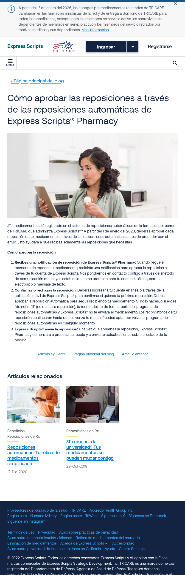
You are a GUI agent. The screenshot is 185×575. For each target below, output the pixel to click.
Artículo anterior (135, 354)
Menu (10, 63)
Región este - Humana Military (32, 516)
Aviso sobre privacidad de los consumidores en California (54, 549)
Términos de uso (20, 533)
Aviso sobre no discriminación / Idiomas (39, 538)
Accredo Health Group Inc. (111, 511)
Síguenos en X (113, 516)
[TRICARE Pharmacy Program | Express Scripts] (41, 46)
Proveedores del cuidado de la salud (37, 511)
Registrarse (160, 47)
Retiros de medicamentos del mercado (108, 538)
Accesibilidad (123, 543)
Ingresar (106, 46)
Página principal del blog (93, 354)
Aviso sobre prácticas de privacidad (88, 533)
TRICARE (78, 511)
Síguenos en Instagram (26, 522)
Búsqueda (174, 63)
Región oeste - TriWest (79, 516)
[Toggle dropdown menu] (132, 46)
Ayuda (110, 549)
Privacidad (47, 533)
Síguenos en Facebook (147, 516)
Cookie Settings (132, 549)
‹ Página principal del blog (37, 81)
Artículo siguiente (51, 354)
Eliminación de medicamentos (32, 543)
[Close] (175, 3)
